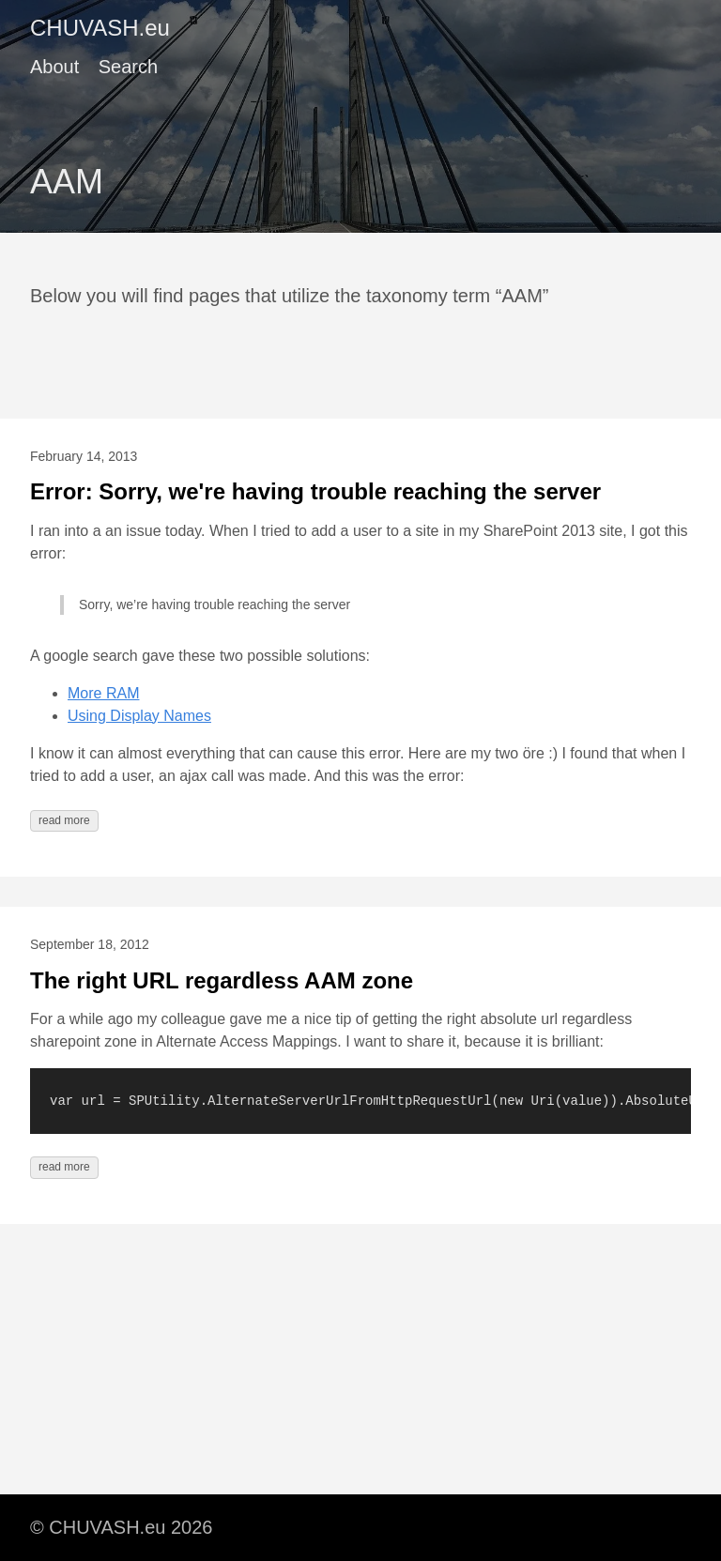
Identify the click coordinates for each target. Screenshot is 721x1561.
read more (64, 820)
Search (128, 66)
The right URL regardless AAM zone (221, 980)
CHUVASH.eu (100, 27)
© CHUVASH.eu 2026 (121, 1527)
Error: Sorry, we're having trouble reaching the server (315, 491)
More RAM (103, 693)
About (54, 66)
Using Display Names (139, 716)
